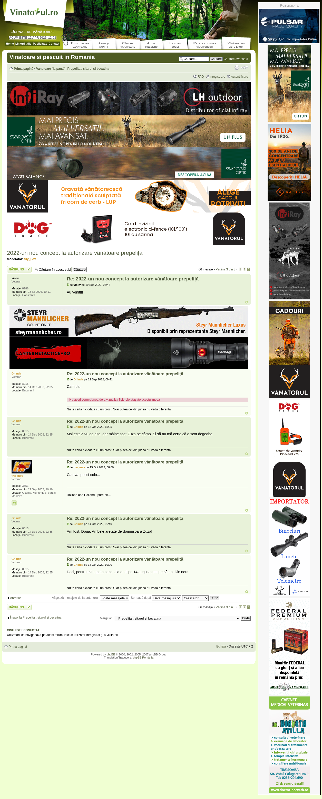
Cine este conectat (23, 630)
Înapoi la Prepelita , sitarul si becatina (35, 617)
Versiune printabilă (236, 67)
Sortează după (156, 598)
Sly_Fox (30, 259)
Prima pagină (23, 68)
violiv (77, 284)
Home (10, 43)
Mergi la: (106, 618)
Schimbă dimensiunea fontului (244, 67)
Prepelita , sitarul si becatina (88, 68)
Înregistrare (217, 76)
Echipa (221, 646)
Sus (246, 302)
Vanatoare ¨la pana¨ (50, 68)
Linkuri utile (23, 43)
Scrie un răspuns (19, 269)
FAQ (201, 76)
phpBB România (143, 657)
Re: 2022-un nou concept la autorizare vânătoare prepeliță (133, 278)
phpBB (110, 654)
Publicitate (40, 43)
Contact (54, 43)
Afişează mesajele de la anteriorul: (90, 598)
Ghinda (78, 379)
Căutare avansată (236, 59)
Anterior (15, 598)
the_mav (79, 467)
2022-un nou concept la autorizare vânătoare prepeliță (74, 253)
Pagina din (225, 269)
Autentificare (239, 76)
